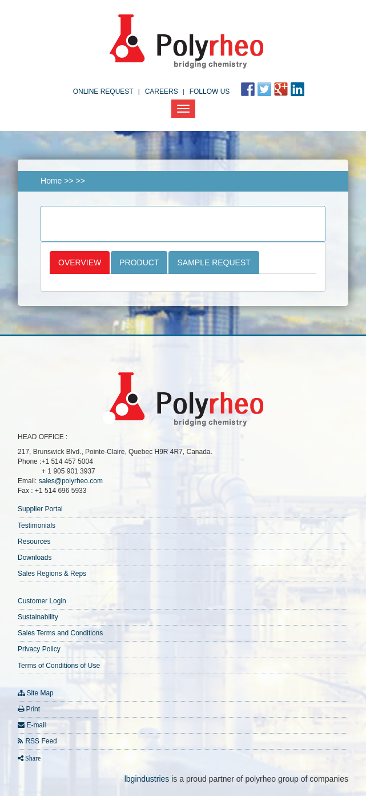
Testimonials (36, 526)
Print (33, 709)
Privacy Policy (39, 649)
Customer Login (42, 601)
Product (139, 262)
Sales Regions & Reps (52, 574)
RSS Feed (41, 741)
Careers (161, 91)
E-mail (36, 725)
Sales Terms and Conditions (60, 633)
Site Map (39, 693)
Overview (79, 262)
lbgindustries (147, 778)
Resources (34, 542)
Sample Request (213, 262)
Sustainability (38, 617)
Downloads (34, 558)
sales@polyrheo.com (71, 481)
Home (51, 180)
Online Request (103, 91)
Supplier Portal (40, 509)
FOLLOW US (210, 91)
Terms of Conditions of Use (59, 666)
